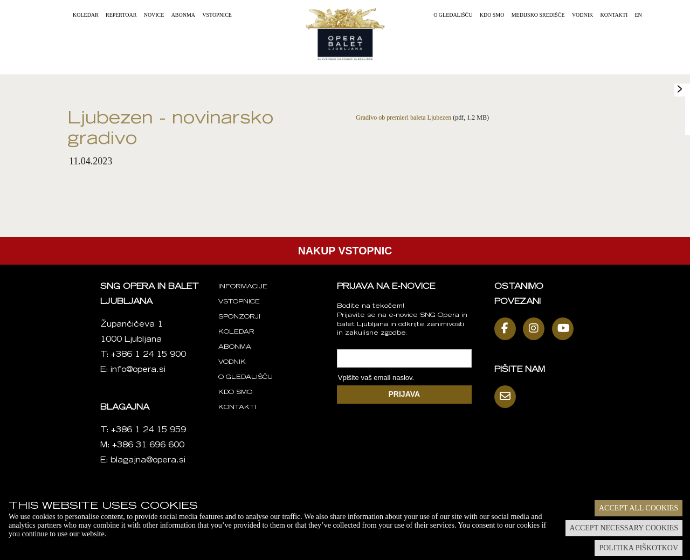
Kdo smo (492, 15)
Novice (154, 15)
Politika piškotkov (638, 548)
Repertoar (121, 15)
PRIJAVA (404, 394)
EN (638, 15)
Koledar (86, 15)
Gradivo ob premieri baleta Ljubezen (403, 117)
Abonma (183, 15)
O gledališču (452, 15)
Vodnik (582, 15)
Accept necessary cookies (624, 528)
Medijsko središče (538, 15)
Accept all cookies (638, 508)
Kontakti (614, 15)
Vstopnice (217, 15)
